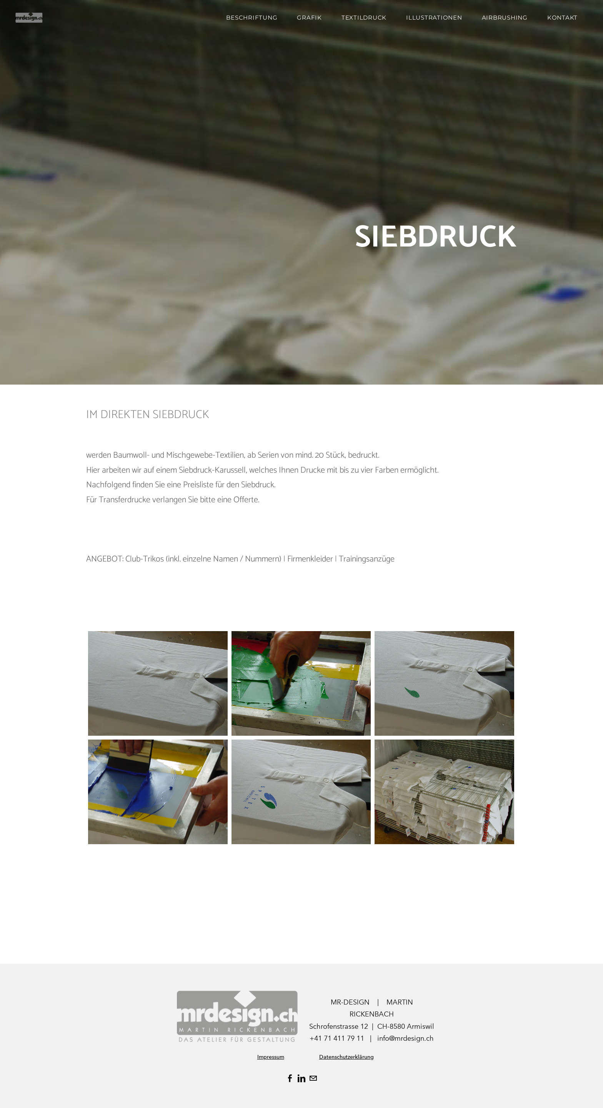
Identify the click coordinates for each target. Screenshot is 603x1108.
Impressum (270, 1057)
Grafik (309, 17)
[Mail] (313, 1078)
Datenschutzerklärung (346, 1057)
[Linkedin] (301, 1078)
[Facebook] (290, 1078)
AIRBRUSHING (505, 17)
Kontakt (562, 17)
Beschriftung (251, 17)
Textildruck (363, 17)
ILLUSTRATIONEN (434, 17)
